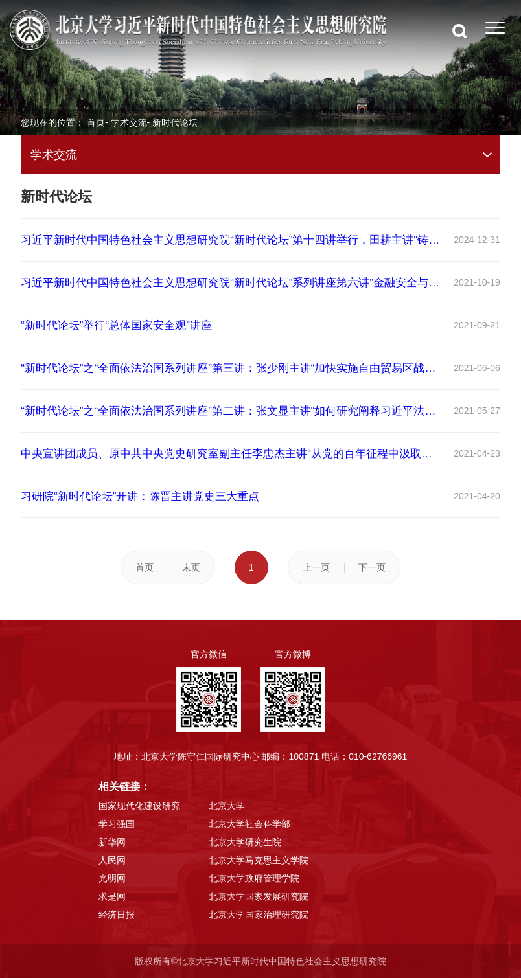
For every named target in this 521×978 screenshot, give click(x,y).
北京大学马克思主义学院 (258, 860)
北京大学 (227, 806)
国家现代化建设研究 (139, 806)
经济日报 (116, 914)
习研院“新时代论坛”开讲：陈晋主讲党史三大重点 (140, 496)
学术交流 (129, 122)
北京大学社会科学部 (249, 824)
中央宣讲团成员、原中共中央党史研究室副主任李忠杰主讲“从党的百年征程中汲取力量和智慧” (231, 454)
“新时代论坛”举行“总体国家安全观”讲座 (116, 325)
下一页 (372, 567)
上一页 (316, 567)
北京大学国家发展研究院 (258, 896)
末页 (191, 567)
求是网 (112, 896)
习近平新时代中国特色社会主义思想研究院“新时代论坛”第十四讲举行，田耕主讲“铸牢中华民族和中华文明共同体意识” (231, 240)
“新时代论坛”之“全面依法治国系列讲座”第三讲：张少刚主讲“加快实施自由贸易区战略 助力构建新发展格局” (231, 368)
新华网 (112, 842)
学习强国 (116, 824)
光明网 (112, 878)
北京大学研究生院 (245, 842)
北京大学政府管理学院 (254, 878)
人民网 (112, 860)
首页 (96, 122)
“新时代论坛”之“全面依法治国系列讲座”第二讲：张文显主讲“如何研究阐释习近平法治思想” (231, 411)
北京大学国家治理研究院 (258, 914)
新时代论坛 (175, 122)
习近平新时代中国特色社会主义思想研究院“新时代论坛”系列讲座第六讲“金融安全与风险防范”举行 (231, 283)
